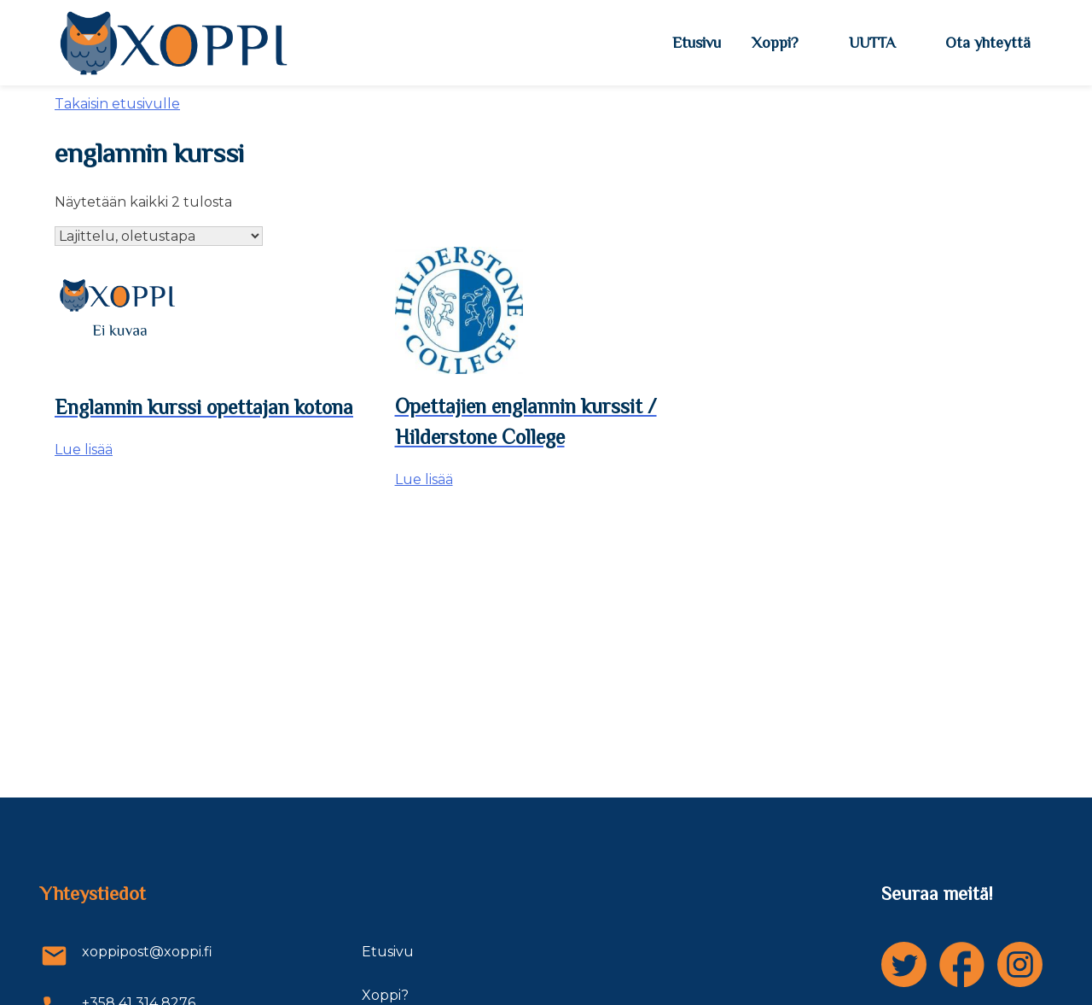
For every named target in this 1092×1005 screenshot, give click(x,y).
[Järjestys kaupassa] (159, 236)
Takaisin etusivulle (117, 104)
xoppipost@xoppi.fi (126, 956)
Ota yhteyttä (988, 42)
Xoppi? (775, 42)
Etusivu (696, 42)
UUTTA (872, 42)
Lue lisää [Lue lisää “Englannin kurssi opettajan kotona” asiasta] (84, 449)
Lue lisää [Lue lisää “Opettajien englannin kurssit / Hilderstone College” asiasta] (424, 479)
